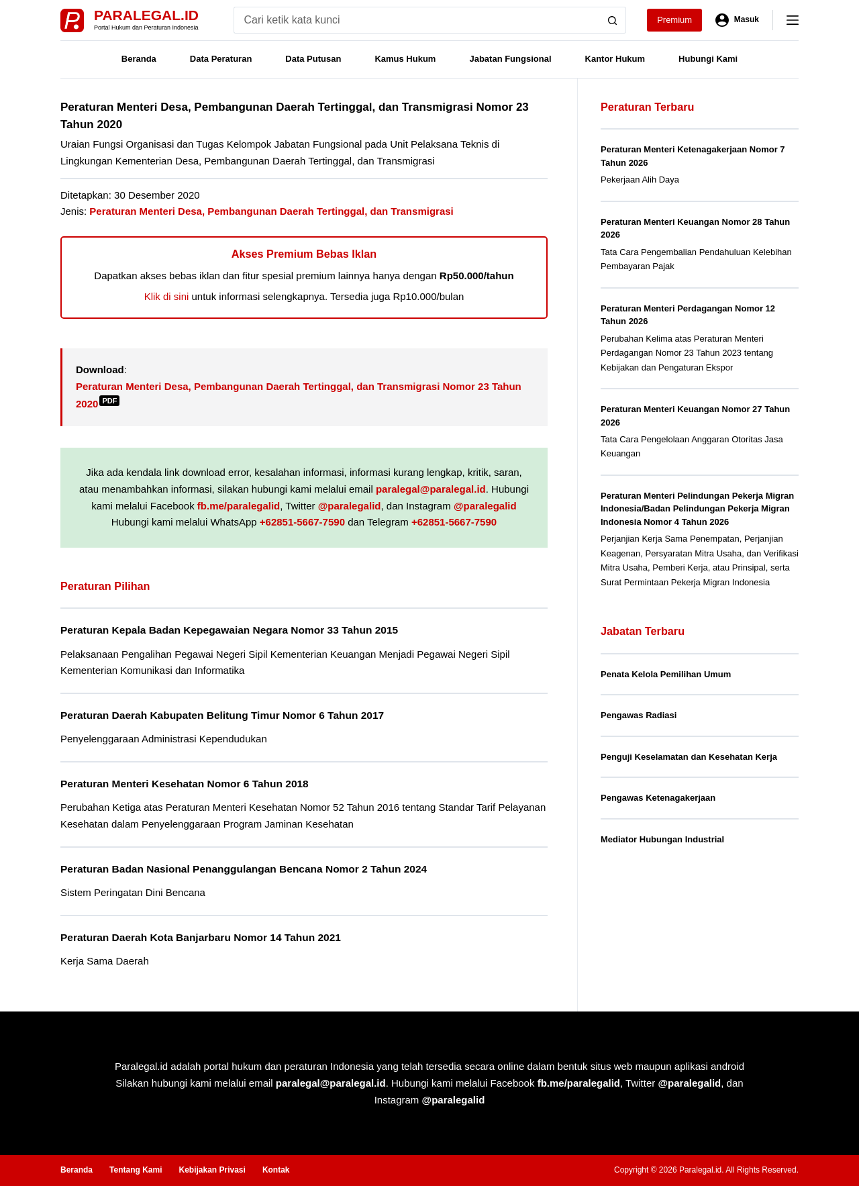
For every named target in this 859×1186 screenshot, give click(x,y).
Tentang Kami (135, 1170)
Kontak (276, 1170)
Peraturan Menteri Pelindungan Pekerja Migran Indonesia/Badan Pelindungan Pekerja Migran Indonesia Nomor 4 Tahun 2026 (697, 509)
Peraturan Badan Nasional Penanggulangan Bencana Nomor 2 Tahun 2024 (243, 869)
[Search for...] (416, 20)
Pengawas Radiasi (638, 715)
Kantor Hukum (615, 59)
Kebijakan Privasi (212, 1170)
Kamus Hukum (405, 59)
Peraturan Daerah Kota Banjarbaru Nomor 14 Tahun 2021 (200, 937)
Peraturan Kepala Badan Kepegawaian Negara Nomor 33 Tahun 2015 (229, 630)
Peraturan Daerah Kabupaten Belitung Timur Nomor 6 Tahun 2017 (222, 715)
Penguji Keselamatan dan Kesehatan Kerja (689, 757)
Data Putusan (313, 59)
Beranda (138, 59)
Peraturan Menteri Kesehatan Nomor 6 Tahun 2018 (184, 783)
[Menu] (793, 20)
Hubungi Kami (708, 59)
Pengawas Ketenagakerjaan (658, 798)
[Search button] (612, 20)
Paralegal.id (146, 15)
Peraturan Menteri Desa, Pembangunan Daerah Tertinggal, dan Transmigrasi (271, 211)
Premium (674, 20)
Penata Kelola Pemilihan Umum (666, 674)
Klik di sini (166, 296)
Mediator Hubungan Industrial (662, 839)
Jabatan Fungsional (510, 59)
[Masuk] (737, 20)
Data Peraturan (221, 59)
